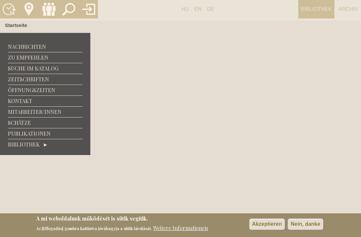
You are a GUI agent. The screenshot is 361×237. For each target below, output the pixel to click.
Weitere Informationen (180, 228)
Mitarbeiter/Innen (34, 111)
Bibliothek (316, 9)
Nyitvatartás (9, 9)
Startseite (16, 25)
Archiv (348, 9)
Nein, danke (305, 224)
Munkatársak (49, 9)
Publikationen (29, 133)
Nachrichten (27, 46)
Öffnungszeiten (31, 90)
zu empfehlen (28, 57)
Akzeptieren (267, 224)
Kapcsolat (29, 9)
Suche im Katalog (33, 68)
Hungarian (185, 12)
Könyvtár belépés (88, 9)
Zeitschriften (28, 79)
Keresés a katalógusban (68, 9)
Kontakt (20, 100)
